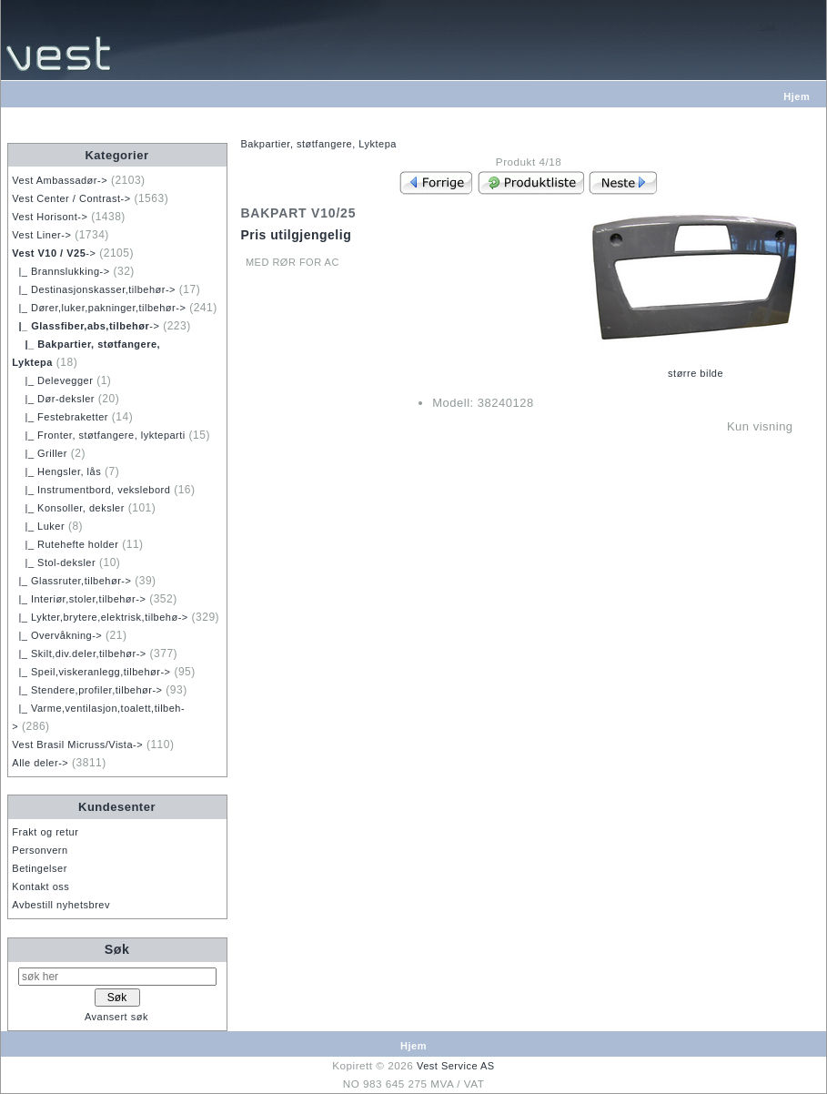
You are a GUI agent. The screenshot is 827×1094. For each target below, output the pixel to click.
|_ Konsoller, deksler (68, 507)
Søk (117, 949)
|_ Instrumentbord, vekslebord (91, 489)
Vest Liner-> (41, 234)
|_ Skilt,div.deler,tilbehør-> (79, 653)
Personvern (39, 850)
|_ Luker (38, 526)
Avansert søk (116, 1016)
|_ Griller (39, 453)
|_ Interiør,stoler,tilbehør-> (79, 598)
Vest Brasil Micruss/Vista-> (77, 744)
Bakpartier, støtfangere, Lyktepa (318, 143)
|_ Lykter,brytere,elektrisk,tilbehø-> (99, 617)
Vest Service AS (456, 1065)
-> (54, 253)
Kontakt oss (40, 886)
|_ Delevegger (52, 380)
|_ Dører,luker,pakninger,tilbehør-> (99, 307)
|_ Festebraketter (60, 416)
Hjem (796, 96)
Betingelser (39, 868)
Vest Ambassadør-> (59, 180)
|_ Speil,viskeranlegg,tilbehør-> (91, 671)
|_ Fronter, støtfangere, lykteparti (98, 435)
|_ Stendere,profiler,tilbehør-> (87, 689)
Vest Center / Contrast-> (71, 198)
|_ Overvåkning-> (57, 635)
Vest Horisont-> (49, 216)
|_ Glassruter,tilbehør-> (71, 580)
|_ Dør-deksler (53, 398)
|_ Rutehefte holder (65, 544)
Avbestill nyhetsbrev (61, 904)
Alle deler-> (40, 762)
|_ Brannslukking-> (60, 271)
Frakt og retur (45, 831)
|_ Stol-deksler (54, 562)
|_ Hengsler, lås (56, 471)
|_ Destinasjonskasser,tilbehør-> (94, 289)
